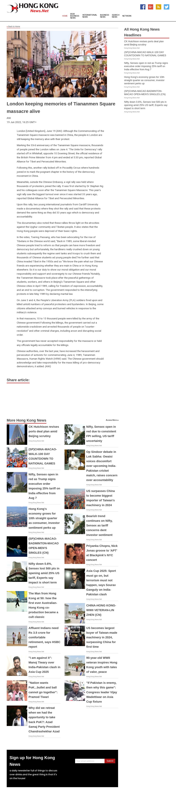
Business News (104, 16)
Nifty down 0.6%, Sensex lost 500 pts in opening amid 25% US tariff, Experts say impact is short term (44, 573)
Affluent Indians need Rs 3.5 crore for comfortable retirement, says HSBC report (44, 637)
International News (89, 16)
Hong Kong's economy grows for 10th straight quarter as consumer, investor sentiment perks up (44, 518)
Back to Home (13, 26)
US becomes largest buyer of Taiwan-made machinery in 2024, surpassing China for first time (101, 637)
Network (126, 16)
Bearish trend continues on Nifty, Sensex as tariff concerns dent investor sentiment (99, 525)
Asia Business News (74, 16)
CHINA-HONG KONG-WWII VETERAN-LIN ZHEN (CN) (101, 610)
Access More (111, 420)
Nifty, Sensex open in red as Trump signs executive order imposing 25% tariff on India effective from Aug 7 (146, 66)
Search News (115, 16)
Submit (110, 761)
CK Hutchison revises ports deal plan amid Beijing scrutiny (44, 431)
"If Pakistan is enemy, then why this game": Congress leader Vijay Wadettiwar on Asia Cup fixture (101, 692)
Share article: (18, 380)
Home (65, 16)
